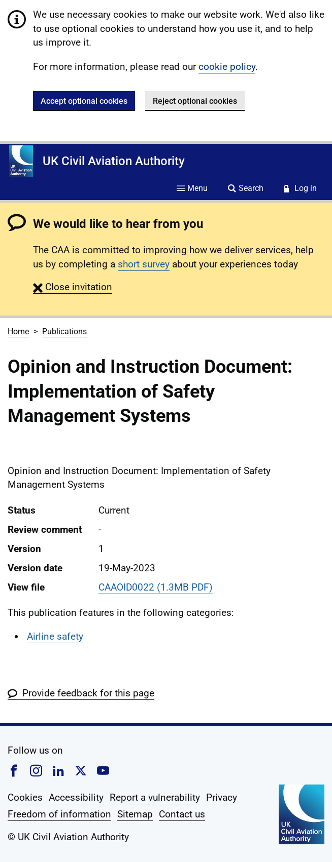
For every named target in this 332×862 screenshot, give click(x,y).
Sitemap (135, 814)
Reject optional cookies (195, 101)
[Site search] (245, 189)
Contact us (182, 814)
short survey (144, 264)
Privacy (221, 797)
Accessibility (76, 797)
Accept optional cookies (84, 101)
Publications (64, 331)
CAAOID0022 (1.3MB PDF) (155, 587)
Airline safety (55, 636)
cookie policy (226, 66)
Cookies (25, 797)
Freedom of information (59, 814)
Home (18, 331)
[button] (72, 287)
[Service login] (300, 189)
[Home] (21, 161)
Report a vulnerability (155, 797)
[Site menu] (192, 189)
